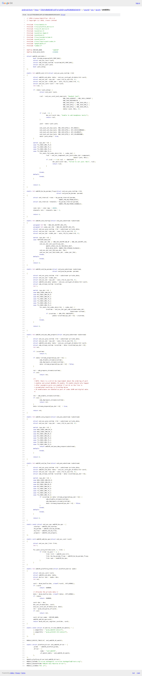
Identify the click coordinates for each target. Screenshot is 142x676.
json (138, 673)
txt (133, 673)
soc (92, 10)
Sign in (138, 3)
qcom (98, 10)
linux (36, 10)
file (63, 15)
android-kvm (27, 10)
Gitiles (12, 673)
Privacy (17, 673)
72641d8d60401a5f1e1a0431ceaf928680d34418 (60, 10)
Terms (23, 673)
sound (86, 10)
